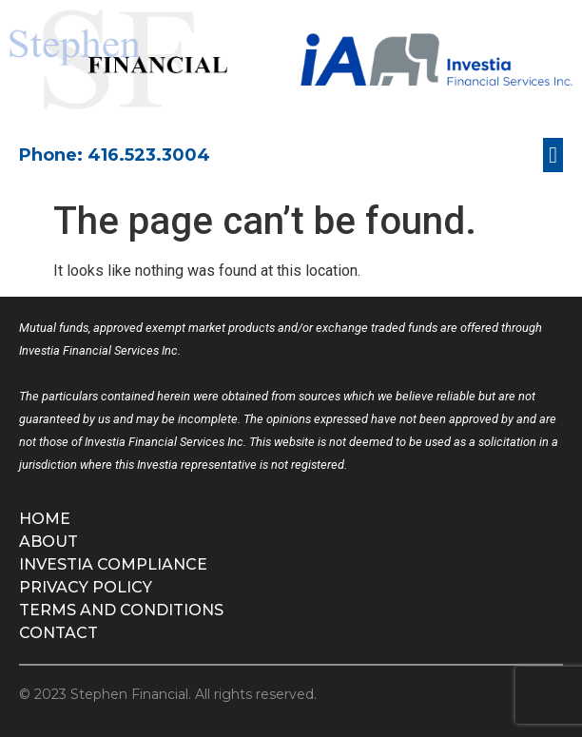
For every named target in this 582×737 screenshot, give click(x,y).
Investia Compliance (113, 564)
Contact (58, 633)
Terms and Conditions (121, 610)
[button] (553, 155)
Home (44, 519)
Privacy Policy (85, 587)
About (48, 542)
